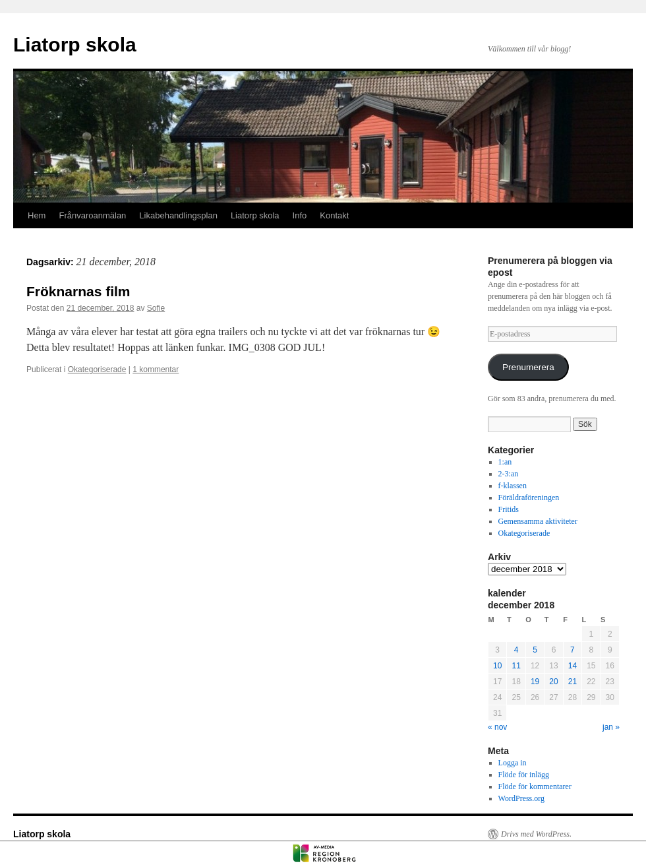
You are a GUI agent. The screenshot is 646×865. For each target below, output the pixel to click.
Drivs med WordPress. (536, 834)
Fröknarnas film (78, 291)
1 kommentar (155, 369)
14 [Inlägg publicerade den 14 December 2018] (572, 665)
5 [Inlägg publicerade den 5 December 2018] (535, 650)
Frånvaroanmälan (92, 215)
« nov (497, 727)
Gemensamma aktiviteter (537, 521)
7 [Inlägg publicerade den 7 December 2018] (572, 650)
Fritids (508, 509)
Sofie (156, 308)
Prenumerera (528, 367)
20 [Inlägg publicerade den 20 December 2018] (553, 681)
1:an (505, 461)
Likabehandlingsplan (178, 215)
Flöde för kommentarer (535, 786)
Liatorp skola (74, 44)
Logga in (512, 762)
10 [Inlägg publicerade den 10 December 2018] (497, 665)
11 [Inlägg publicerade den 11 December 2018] (516, 665)
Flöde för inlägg (523, 774)
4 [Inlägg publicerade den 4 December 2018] (516, 650)
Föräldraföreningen (529, 497)
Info (300, 215)
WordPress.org (521, 798)
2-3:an (508, 473)
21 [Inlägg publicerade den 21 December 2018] (572, 681)
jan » (611, 727)
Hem (36, 215)
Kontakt (334, 215)
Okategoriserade (97, 369)
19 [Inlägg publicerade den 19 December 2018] (535, 681)
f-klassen (512, 485)
